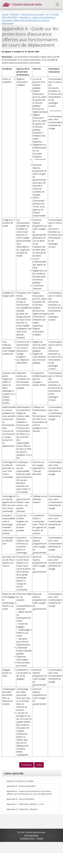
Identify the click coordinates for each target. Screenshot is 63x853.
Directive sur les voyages (32, 14)
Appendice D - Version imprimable (21, 786)
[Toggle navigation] (57, 4)
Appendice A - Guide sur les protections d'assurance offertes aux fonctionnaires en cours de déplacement (28, 20)
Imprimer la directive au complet (20, 781)
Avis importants (31, 835)
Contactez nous (27, 838)
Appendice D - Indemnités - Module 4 (22, 809)
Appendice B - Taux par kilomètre (20, 799)
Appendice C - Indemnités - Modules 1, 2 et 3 (25, 804)
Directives (14, 14)
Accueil (5, 14)
